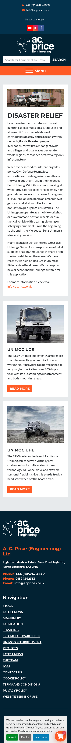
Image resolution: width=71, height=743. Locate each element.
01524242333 (25, 578)
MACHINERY (12, 618)
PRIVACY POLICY (15, 690)
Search (59, 59)
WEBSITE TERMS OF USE (20, 696)
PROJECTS (10, 648)
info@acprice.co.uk (19, 286)
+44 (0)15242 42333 (38, 5)
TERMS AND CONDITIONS (21, 684)
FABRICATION (13, 624)
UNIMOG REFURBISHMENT (22, 642)
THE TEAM (10, 660)
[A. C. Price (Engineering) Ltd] (21, 528)
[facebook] (41, 28)
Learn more (41, 737)
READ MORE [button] (20, 388)
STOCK (8, 605)
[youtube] (30, 28)
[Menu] (29, 70)
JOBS (6, 666)
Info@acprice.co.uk (37, 10)
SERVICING (11, 630)
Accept (12, 737)
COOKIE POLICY (14, 678)
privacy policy (44, 731)
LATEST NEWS (13, 611)
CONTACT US (12, 672)
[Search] (26, 59)
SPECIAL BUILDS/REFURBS (21, 636)
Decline (25, 737)
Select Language (34, 19)
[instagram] (35, 28)
